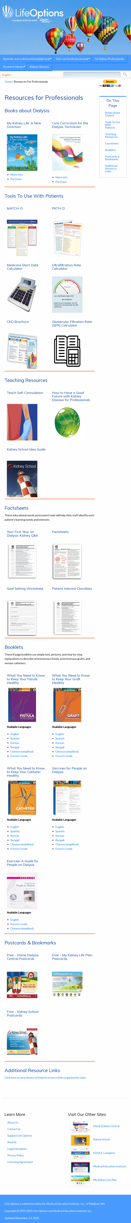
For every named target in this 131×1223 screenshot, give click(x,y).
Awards (11, 1142)
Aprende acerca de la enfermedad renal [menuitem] (26, 58)
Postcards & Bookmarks (112, 158)
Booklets (110, 150)
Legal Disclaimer (17, 1148)
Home (8, 81)
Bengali (14, 747)
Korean (14, 742)
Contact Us (14, 1129)
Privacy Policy (15, 1155)
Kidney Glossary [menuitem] (39, 66)
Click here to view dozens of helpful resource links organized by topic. (45, 1077)
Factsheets (112, 143)
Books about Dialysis (112, 114)
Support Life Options (19, 1135)
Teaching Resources (111, 135)
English (6, 74)
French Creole (18, 756)
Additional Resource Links (111, 168)
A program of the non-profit (32, 20)
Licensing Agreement (20, 1162)
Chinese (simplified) (22, 751)
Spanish (15, 738)
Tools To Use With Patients (112, 124)
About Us (12, 1122)
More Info (16, 174)
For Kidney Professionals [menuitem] (109, 58)
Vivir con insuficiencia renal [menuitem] (72, 58)
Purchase (16, 179)
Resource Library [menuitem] (13, 66)
